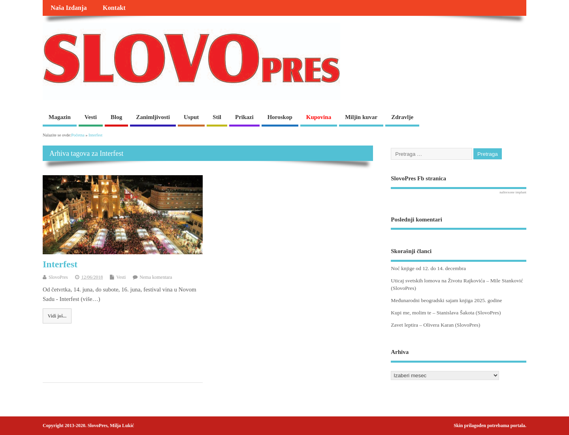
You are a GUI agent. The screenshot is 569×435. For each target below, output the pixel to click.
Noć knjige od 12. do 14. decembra (428, 268)
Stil (217, 117)
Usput (191, 117)
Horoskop (280, 117)
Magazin (60, 117)
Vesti (91, 117)
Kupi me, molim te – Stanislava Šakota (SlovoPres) (446, 313)
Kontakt (114, 7)
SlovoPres (58, 277)
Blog (116, 117)
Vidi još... (57, 316)
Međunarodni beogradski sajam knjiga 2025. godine (446, 300)
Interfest (60, 264)
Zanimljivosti (153, 117)
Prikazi (244, 117)
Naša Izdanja (69, 7)
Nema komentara (155, 277)
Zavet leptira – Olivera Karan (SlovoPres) (435, 325)
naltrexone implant (512, 192)
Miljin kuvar (361, 117)
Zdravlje (402, 117)
